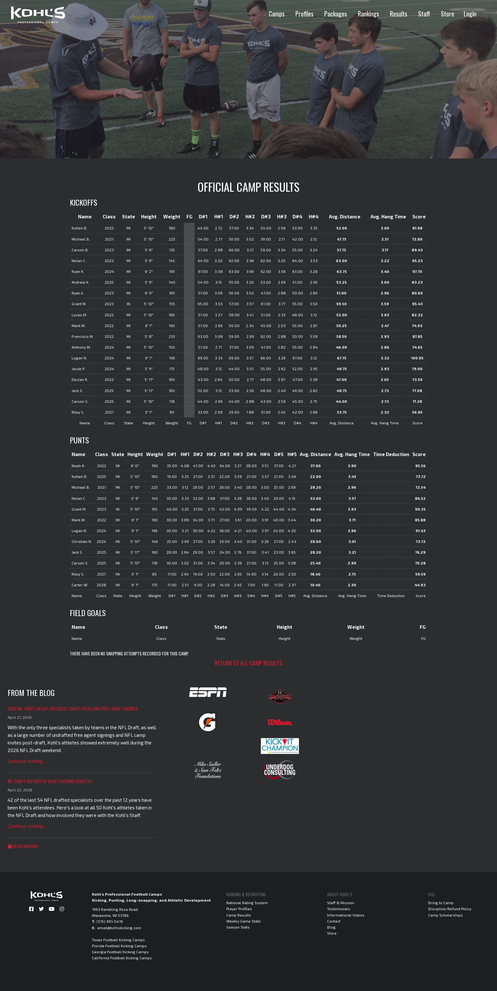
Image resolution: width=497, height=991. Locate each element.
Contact (333, 921)
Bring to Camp (441, 902)
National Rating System (247, 902)
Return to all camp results (248, 663)
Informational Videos (346, 915)
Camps (277, 13)
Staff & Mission (340, 902)
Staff (424, 13)
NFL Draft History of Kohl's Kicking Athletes (50, 781)
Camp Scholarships (445, 915)
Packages (335, 13)
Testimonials (338, 908)
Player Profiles (239, 908)
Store (447, 13)
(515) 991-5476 (109, 921)
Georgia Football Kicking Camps (120, 951)
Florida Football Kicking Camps (119, 945)
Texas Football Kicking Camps (118, 939)
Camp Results (238, 915)
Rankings (368, 13)
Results (398, 13)
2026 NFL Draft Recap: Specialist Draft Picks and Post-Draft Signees (73, 708)
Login (470, 13)
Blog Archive (23, 846)
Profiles (304, 13)
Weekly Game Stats (243, 921)
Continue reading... (27, 761)
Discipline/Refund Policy (449, 908)
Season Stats (238, 927)
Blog (331, 927)
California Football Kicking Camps (122, 958)
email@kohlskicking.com (119, 927)
